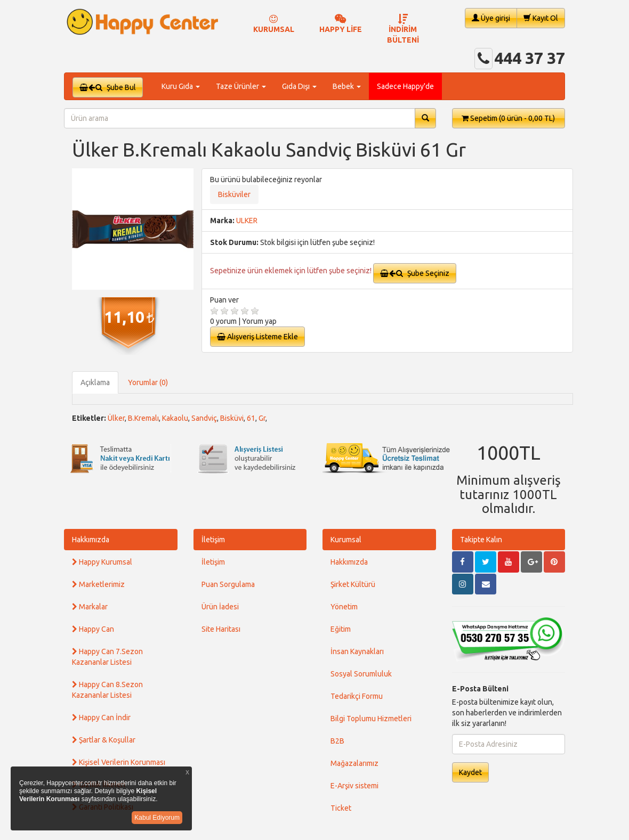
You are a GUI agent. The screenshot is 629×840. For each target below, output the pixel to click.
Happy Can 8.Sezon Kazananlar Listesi (107, 689)
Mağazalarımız (354, 763)
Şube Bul (107, 87)
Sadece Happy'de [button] (405, 86)
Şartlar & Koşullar (103, 740)
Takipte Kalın (481, 539)
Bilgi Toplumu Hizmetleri (371, 718)
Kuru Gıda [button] (181, 86)
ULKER (246, 220)
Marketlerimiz (98, 584)
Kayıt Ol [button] (540, 17)
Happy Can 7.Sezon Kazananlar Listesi (107, 656)
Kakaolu (175, 418)
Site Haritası (220, 629)
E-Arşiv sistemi (354, 785)
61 (251, 418)
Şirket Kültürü (352, 584)
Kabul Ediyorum (157, 817)
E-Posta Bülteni (480, 688)
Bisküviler (234, 194)
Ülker (116, 418)
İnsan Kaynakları (357, 651)
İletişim (213, 539)
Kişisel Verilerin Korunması (118, 762)
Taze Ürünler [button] (241, 86)
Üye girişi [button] (491, 17)
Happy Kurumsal (102, 562)
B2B (337, 741)
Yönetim (344, 606)
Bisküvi (232, 418)
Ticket (340, 808)
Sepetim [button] (508, 118)
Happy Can (93, 629)
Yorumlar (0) (148, 382)
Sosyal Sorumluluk (361, 674)
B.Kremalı (143, 418)
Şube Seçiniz (414, 273)
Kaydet (470, 772)
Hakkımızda (90, 539)
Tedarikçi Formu (356, 696)
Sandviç (204, 418)
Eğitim (340, 629)
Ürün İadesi (220, 606)
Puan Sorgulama (228, 584)
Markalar (90, 606)
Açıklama (95, 382)
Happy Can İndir (101, 717)
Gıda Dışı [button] (299, 86)
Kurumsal (345, 539)
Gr (262, 418)
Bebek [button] (347, 86)
